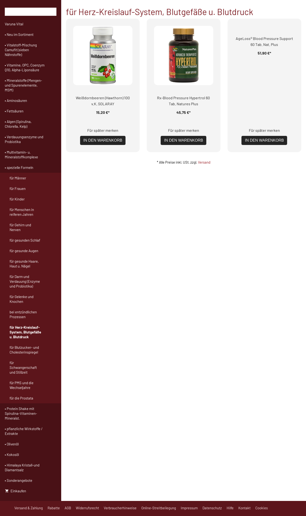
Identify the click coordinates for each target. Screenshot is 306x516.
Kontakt (244, 508)
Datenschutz (212, 508)
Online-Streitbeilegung (158, 508)
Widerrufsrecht (87, 508)
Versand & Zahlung (28, 508)
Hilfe (230, 508)
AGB (68, 508)
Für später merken (102, 71)
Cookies (261, 508)
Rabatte (54, 508)
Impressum (189, 508)
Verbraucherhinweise (120, 508)
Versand (204, 103)
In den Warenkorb (102, 81)
